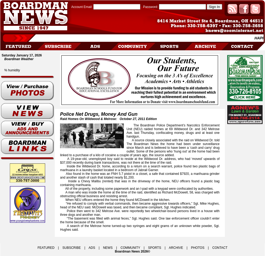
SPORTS (154, 248)
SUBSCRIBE (71, 248)
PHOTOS (197, 248)
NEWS (108, 248)
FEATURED (45, 248)
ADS (92, 248)
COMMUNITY (130, 248)
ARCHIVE (176, 248)
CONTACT (220, 248)
